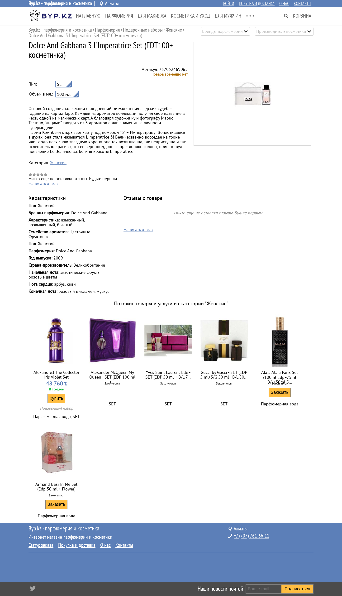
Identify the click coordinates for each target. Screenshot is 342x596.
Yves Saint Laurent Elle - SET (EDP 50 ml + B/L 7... (168, 375)
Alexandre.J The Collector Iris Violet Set (56, 375)
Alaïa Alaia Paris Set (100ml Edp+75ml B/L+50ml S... (279, 375)
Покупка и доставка (257, 3)
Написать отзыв (43, 183)
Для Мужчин (228, 16)
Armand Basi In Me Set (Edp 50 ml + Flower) (56, 486)
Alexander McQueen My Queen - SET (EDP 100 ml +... (112, 375)
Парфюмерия (119, 16)
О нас (284, 3)
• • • (250, 16)
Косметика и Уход (190, 16)
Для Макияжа (152, 16)
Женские (58, 162)
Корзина (302, 16)
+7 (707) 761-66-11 (251, 536)
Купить (56, 398)
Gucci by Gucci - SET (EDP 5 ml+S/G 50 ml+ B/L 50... (223, 375)
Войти (228, 3)
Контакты (302, 3)
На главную (88, 16)
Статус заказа (40, 545)
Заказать (279, 392)
